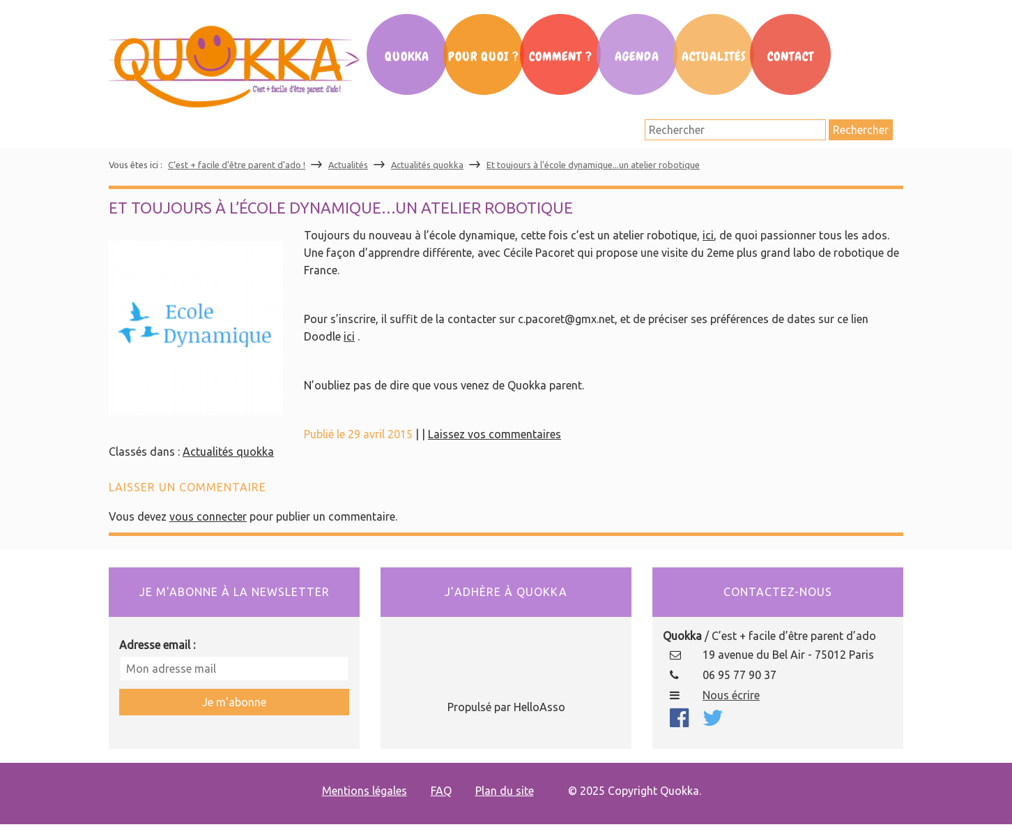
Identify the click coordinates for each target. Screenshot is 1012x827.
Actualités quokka (427, 165)
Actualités (714, 56)
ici (708, 235)
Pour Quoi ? (483, 56)
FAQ (441, 790)
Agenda (637, 56)
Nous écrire (731, 695)
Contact (790, 56)
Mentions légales (364, 790)
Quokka (407, 56)
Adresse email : (157, 645)
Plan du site (504, 790)
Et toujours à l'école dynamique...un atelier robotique (593, 165)
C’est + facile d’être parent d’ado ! (236, 165)
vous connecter (208, 516)
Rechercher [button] (861, 130)
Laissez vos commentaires (494, 434)
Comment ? (560, 56)
